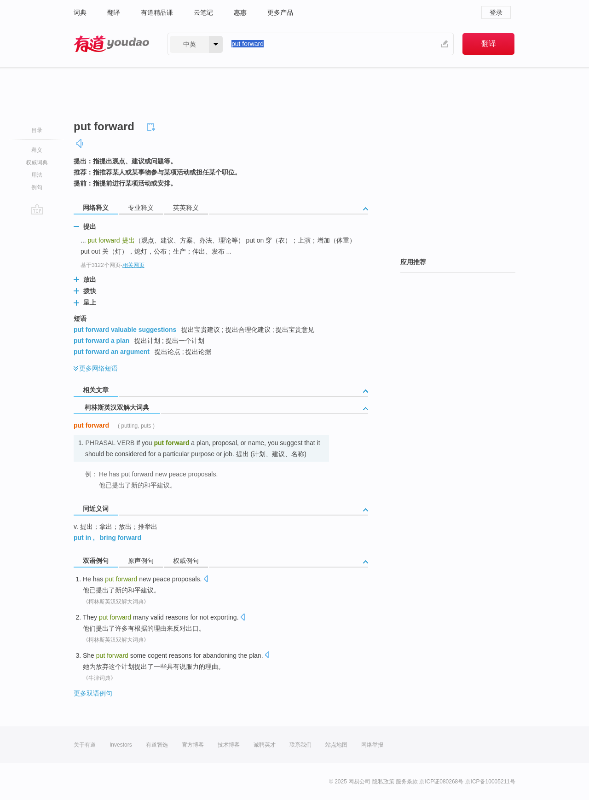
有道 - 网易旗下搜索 (111, 43)
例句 (36, 187)
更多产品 (280, 12)
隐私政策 (383, 781)
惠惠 (240, 12)
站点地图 (336, 745)
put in (82, 537)
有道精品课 (157, 12)
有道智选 (157, 745)
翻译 (113, 12)
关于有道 (85, 745)
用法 (36, 175)
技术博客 (229, 745)
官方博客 (193, 745)
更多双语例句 (93, 693)
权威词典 (37, 162)
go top (37, 208)
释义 (36, 150)
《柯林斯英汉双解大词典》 (116, 601)
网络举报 (372, 745)
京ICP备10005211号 (490, 781)
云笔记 (203, 12)
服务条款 (407, 781)
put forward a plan (101, 340)
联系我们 (300, 745)
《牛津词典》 (99, 678)
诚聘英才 (265, 745)
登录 (496, 12)
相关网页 (133, 265)
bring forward (120, 537)
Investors (121, 745)
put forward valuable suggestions (125, 329)
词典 (80, 12)
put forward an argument (112, 351)
